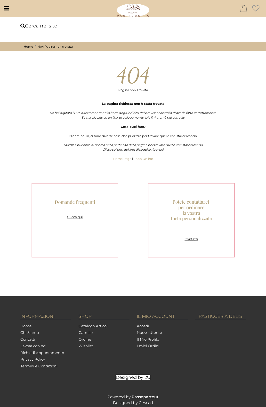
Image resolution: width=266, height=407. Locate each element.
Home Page (122, 159)
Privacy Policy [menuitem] (32, 359)
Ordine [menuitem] (85, 339)
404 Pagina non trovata (55, 46)
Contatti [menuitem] (27, 339)
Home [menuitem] (26, 326)
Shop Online (143, 159)
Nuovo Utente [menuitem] (149, 332)
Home (28, 46)
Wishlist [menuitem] (86, 346)
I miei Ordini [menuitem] (148, 346)
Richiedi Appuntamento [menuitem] (42, 352)
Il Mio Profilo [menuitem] (148, 339)
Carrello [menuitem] (86, 332)
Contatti (191, 235)
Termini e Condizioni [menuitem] (38, 366)
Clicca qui (74, 217)
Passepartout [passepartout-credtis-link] (145, 397)
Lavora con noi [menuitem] (33, 346)
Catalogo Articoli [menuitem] (93, 326)
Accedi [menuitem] (143, 326)
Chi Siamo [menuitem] (29, 332)
